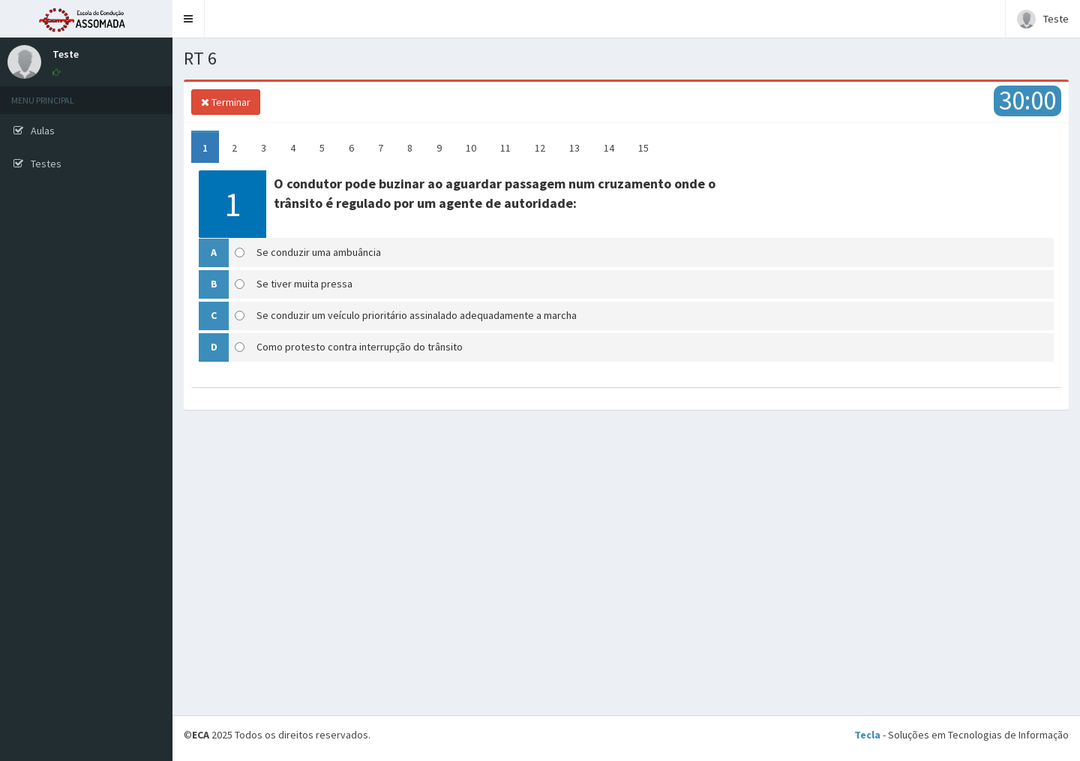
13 (574, 148)
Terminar (225, 102)
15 (643, 148)
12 (540, 148)
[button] (188, 19)
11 (505, 148)
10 (471, 148)
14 (609, 148)
